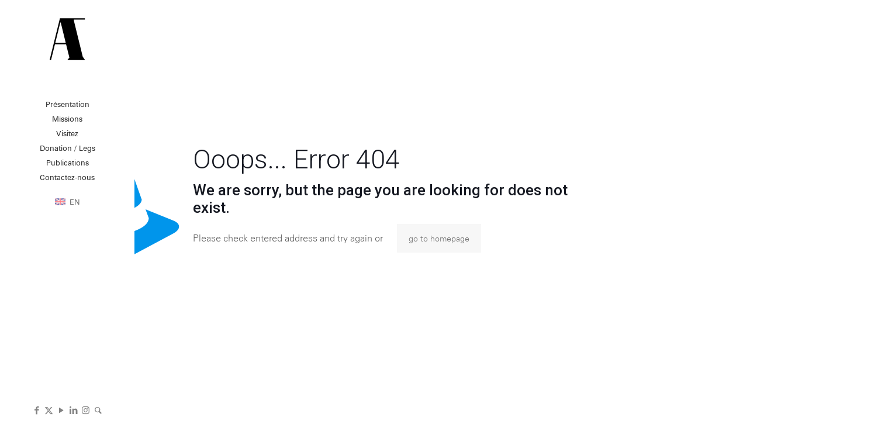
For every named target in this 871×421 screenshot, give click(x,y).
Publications (67, 162)
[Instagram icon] (85, 409)
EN (75, 201)
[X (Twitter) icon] (48, 409)
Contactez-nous (67, 177)
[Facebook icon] (36, 409)
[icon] (98, 409)
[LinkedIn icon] (73, 409)
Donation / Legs (67, 148)
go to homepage (439, 238)
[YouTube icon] (61, 409)
